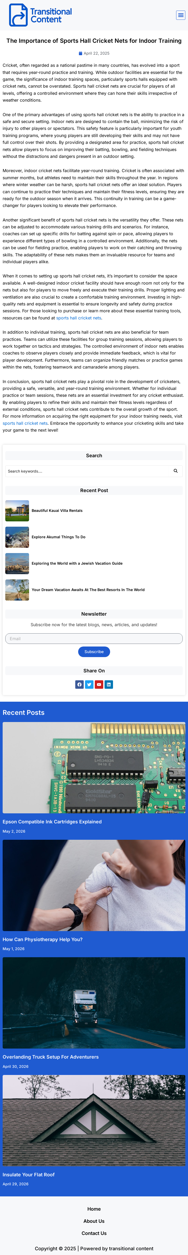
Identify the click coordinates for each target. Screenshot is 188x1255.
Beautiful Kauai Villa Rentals (57, 510)
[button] (180, 15)
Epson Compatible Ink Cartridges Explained (52, 821)
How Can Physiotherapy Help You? (43, 939)
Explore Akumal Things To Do (59, 537)
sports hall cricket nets (78, 317)
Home (94, 1209)
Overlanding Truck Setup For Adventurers (51, 1057)
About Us (94, 1221)
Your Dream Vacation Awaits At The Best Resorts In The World (88, 589)
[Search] (87, 471)
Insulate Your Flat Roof (29, 1174)
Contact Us (94, 1233)
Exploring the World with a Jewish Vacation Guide (77, 563)
